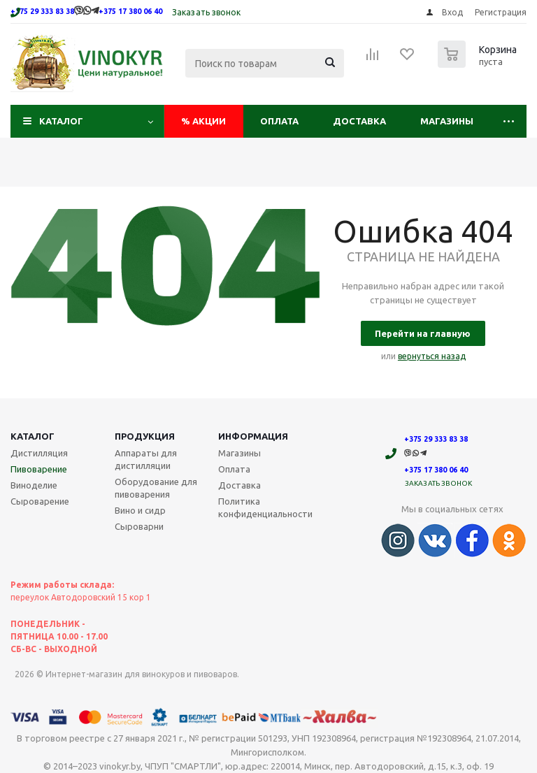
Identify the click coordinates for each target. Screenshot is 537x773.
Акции (203, 121)
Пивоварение (38, 469)
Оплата (279, 121)
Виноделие (33, 485)
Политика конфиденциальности (265, 507)
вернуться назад (432, 356)
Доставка (359, 121)
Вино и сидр (140, 510)
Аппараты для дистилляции (146, 459)
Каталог (61, 121)
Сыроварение (39, 501)
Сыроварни (139, 526)
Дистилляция (39, 453)
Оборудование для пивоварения (156, 488)
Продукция (145, 436)
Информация (253, 436)
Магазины (446, 121)
